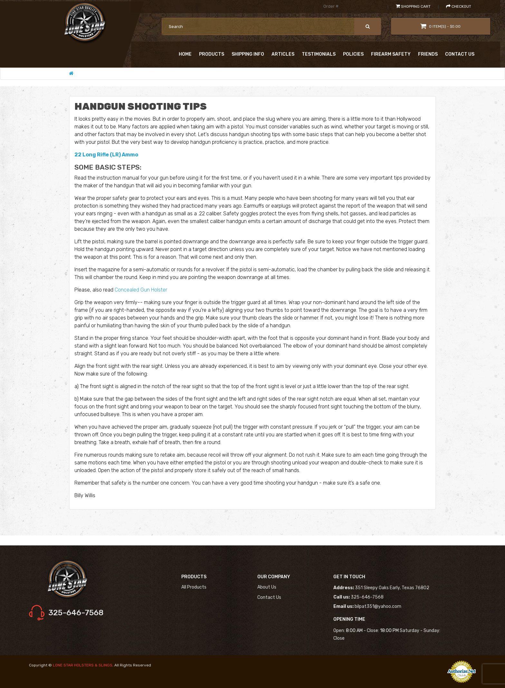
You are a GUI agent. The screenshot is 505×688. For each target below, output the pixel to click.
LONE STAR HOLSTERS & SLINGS (82, 665)
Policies (353, 54)
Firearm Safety (391, 54)
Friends (428, 54)
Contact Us (459, 54)
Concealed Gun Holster (141, 290)
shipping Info (248, 54)
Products (211, 54)
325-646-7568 (75, 612)
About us (266, 587)
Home (185, 54)
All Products (193, 587)
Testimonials (319, 54)
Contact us (269, 597)
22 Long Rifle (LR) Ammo (106, 155)
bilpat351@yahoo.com (378, 606)
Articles (283, 54)
